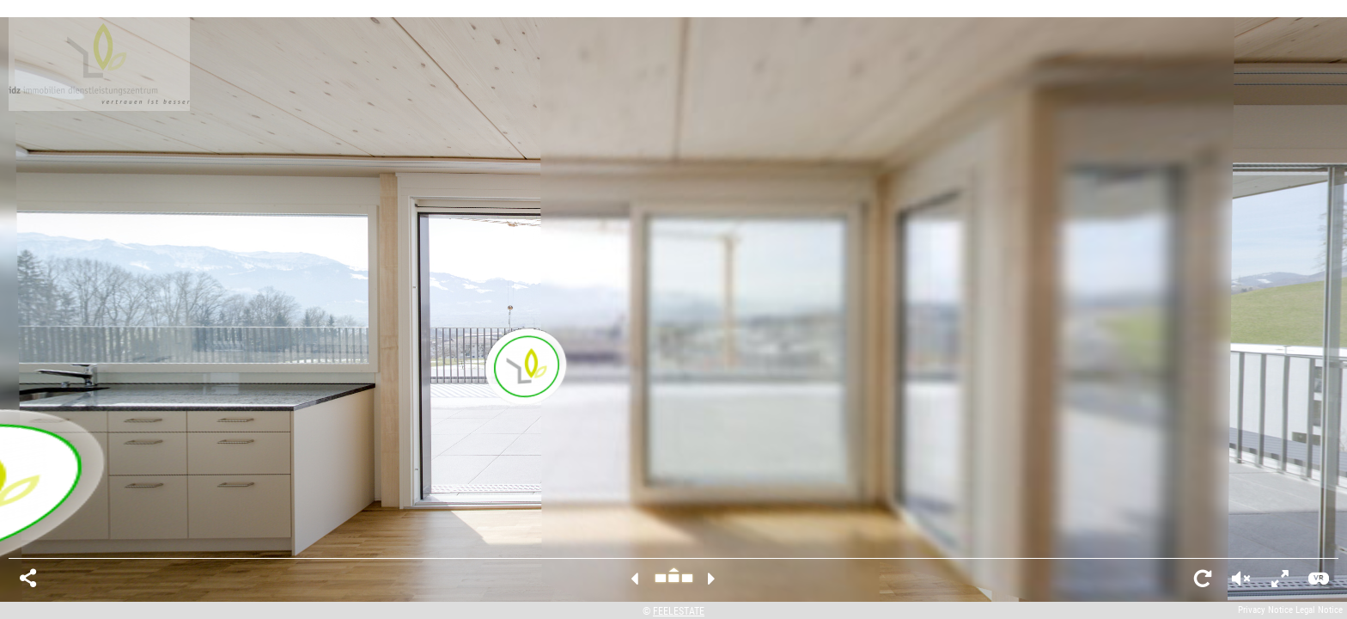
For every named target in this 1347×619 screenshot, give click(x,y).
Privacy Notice (1265, 610)
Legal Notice (1319, 610)
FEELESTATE (678, 611)
